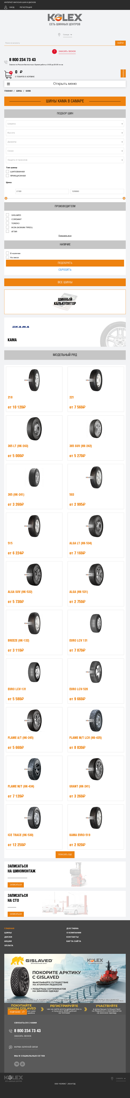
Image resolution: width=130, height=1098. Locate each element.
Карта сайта (73, 941)
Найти (120, 43)
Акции (8, 941)
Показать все (65, 236)
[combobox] (65, 123)
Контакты (72, 937)
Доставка (72, 928)
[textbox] (65, 124)
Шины (19, 91)
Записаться (16, 885)
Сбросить (65, 270)
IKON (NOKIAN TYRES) (19, 227)
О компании (73, 933)
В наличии (13, 253)
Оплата (8, 945)
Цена (9, 182)
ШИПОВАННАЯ (15, 171)
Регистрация (26, 7)
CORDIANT (14, 219)
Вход (12, 7)
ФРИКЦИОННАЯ (16, 175)
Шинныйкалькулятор (65, 302)
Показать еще (65, 855)
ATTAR (11, 231)
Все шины (65, 282)
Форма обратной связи (26, 1047)
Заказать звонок (67, 51)
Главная (8, 91)
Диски (8, 937)
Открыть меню (65, 83)
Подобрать (65, 263)
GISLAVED (13, 215)
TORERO (12, 223)
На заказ (12, 257)
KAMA (28, 91)
